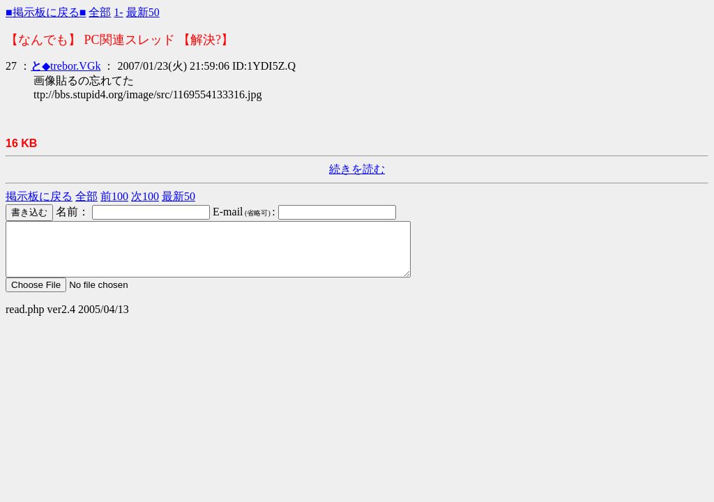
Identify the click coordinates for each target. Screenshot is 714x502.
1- (118, 12)
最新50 (143, 12)
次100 (145, 196)
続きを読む (357, 169)
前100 (114, 196)
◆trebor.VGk (65, 66)
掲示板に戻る (39, 196)
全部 (100, 12)
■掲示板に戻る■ (46, 12)
